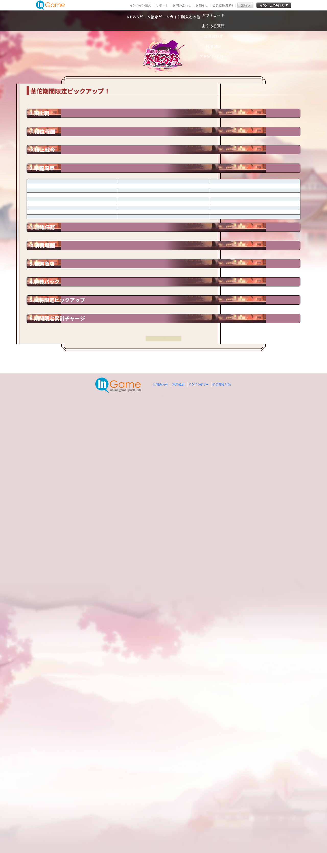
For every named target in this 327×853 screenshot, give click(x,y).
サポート (162, 5)
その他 (233, 20)
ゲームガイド (173, 20)
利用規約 (178, 832)
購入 (208, 20)
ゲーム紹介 (129, 20)
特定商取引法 (222, 832)
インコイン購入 (140, 5)
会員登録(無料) (223, 5)
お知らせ (202, 5)
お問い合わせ (182, 5)
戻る (163, 793)
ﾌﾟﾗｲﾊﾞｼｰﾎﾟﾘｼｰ (198, 832)
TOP (67, 76)
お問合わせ (160, 832)
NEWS (94, 20)
